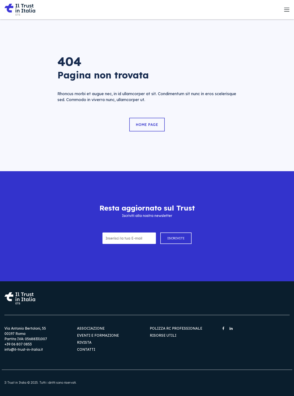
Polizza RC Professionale (176, 328)
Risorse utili (163, 335)
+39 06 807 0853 (18, 344)
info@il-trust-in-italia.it (23, 349)
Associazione (91, 328)
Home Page (147, 124)
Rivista (84, 342)
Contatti (86, 349)
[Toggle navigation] (286, 9)
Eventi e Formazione (98, 335)
